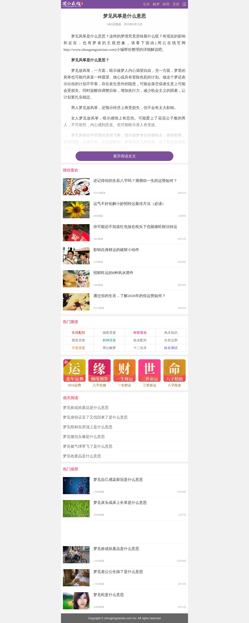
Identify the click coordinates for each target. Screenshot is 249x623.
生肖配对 (78, 333)
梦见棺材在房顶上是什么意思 (87, 427)
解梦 (156, 4)
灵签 (175, 4)
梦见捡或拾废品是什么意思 (86, 408)
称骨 (166, 4)
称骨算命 (140, 333)
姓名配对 (140, 340)
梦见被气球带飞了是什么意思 (87, 446)
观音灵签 (78, 340)
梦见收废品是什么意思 (82, 456)
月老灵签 (78, 348)
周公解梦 (109, 348)
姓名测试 (171, 348)
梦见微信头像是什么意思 (84, 437)
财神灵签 (109, 340)
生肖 (146, 4)
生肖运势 (171, 340)
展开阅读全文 (124, 156)
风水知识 (171, 333)
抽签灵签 (109, 333)
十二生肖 (140, 348)
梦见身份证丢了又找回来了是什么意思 (95, 417)
